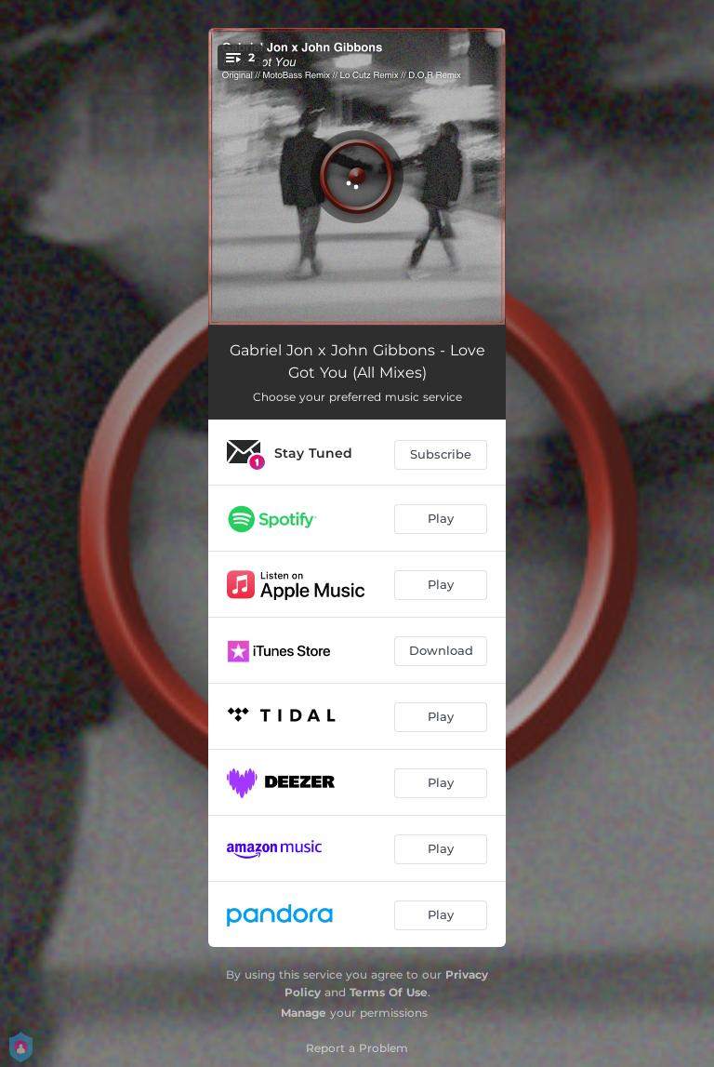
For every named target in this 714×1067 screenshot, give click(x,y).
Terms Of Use (389, 992)
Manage (303, 1013)
